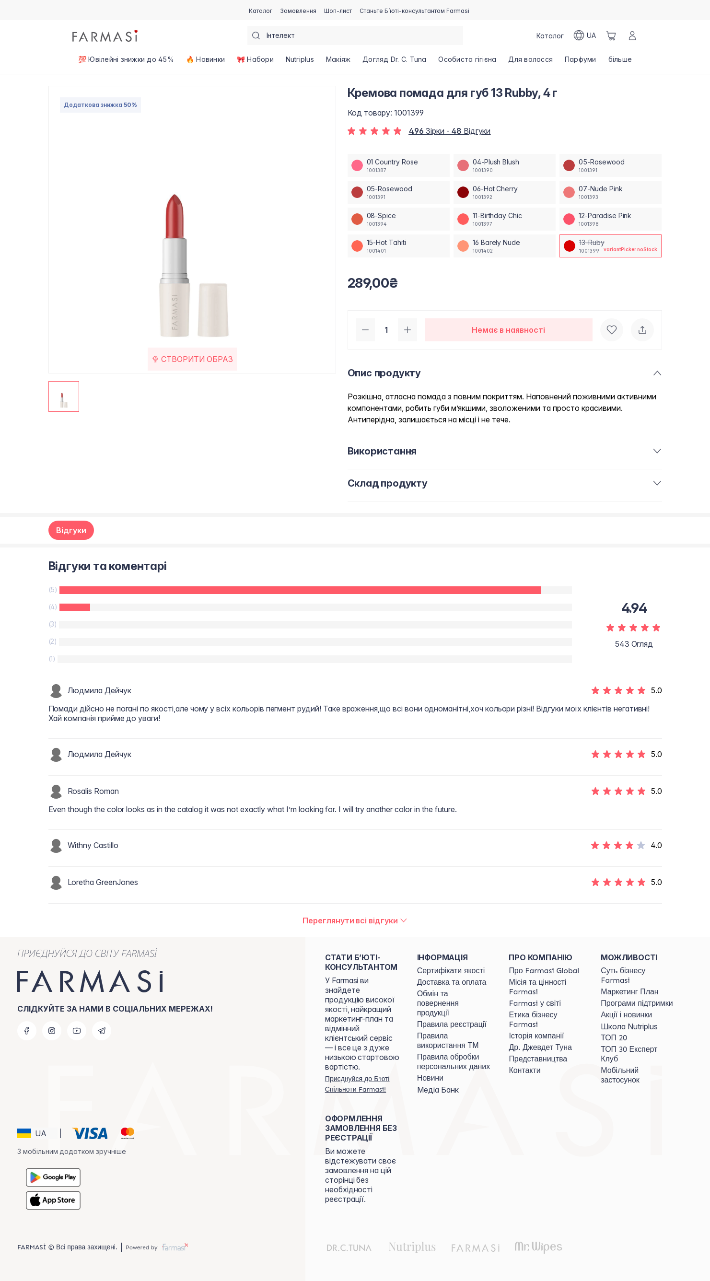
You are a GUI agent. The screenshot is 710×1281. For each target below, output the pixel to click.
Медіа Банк (438, 1090)
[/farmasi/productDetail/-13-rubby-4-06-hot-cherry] (505, 192)
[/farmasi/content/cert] (451, 971)
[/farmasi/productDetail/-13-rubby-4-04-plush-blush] (505, 165)
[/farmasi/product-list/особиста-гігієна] (467, 62)
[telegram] (101, 1030)
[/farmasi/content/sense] (638, 975)
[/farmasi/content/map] (538, 1059)
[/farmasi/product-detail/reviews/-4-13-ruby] (355, 920)
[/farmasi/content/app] (638, 1075)
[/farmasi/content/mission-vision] (546, 987)
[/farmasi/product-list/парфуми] (581, 62)
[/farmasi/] (106, 35)
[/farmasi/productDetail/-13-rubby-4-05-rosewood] (610, 165)
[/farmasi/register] (298, 10)
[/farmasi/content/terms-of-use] (452, 1024)
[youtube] (76, 1030)
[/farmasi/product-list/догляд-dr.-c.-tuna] (394, 62)
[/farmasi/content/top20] (614, 1038)
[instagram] (51, 1030)
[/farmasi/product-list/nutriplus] (299, 62)
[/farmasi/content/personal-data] (454, 1061)
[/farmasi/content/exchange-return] (454, 1003)
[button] (37, 1133)
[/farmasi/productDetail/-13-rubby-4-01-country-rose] (399, 165)
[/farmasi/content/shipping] (452, 982)
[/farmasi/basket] (611, 35)
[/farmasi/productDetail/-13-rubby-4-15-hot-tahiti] (399, 245)
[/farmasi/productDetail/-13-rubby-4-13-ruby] (610, 245)
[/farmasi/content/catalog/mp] (629, 992)
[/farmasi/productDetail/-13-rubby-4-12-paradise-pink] (610, 219)
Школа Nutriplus (629, 1026)
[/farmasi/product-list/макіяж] (338, 62)
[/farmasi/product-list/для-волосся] (530, 62)
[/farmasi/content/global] (544, 971)
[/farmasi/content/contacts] (524, 1070)
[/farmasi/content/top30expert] (638, 1054)
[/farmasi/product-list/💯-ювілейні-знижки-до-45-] (126, 62)
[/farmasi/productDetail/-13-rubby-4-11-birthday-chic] (505, 219)
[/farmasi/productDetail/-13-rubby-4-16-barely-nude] (505, 245)
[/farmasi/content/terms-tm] (454, 1040)
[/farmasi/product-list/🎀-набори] (255, 62)
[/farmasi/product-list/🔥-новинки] (205, 62)
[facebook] (26, 1030)
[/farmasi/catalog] (260, 10)
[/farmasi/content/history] (536, 1036)
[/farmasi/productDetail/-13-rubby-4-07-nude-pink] (610, 192)
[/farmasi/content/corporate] (535, 1003)
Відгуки (71, 530)
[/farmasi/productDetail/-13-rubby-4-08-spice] (399, 219)
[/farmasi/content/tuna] (540, 1047)
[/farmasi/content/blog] (430, 1078)
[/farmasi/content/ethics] (546, 1019)
